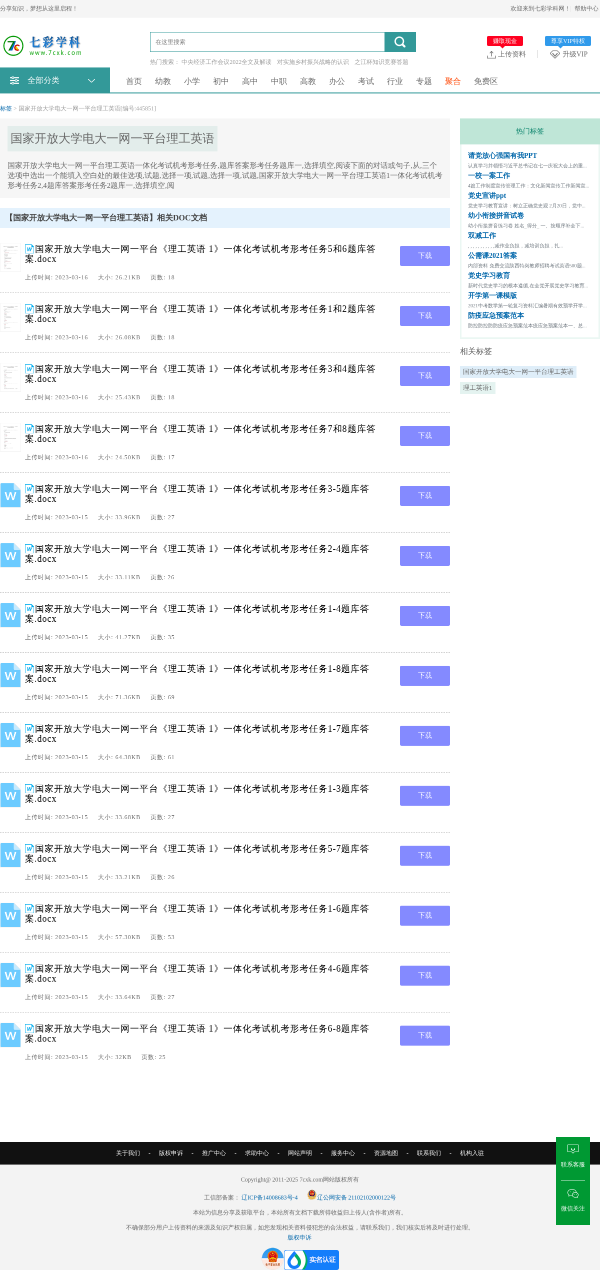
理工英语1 (477, 387)
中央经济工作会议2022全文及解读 (227, 61)
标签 (6, 108)
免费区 (486, 81)
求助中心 (257, 1153)
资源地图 (386, 1153)
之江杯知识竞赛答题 (381, 61)
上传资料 (506, 54)
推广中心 (214, 1153)
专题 (424, 81)
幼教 (163, 81)
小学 (192, 81)
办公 (337, 81)
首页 (134, 81)
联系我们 (429, 1153)
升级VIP (570, 54)
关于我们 (128, 1153)
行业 (395, 81)
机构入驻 (472, 1153)
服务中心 (343, 1153)
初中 (221, 81)
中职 (279, 81)
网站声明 (300, 1153)
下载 (425, 255)
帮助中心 (586, 8)
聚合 (453, 81)
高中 (250, 81)
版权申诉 (171, 1153)
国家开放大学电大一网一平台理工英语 (518, 371)
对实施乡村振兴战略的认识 (313, 61)
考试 (366, 81)
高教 (308, 81)
